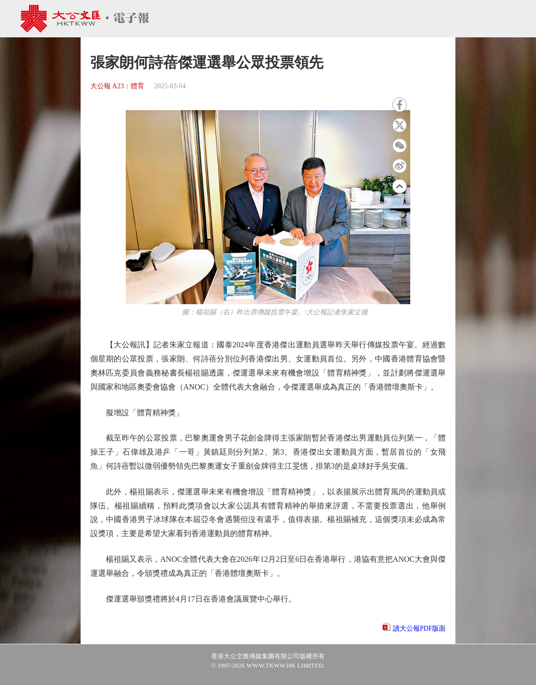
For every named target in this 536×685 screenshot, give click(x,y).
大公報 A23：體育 (117, 86)
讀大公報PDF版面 (419, 628)
